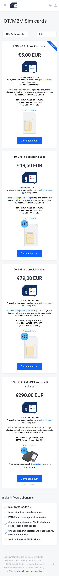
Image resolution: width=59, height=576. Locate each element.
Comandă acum (29, 140)
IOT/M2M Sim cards (16, 34)
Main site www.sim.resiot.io (29, 571)
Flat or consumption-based (21, 90)
